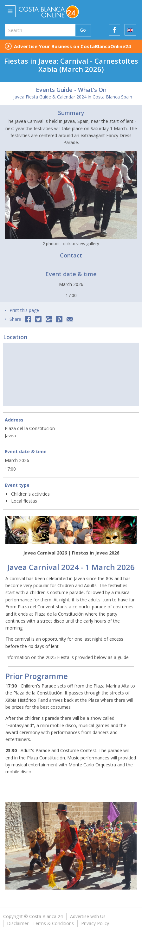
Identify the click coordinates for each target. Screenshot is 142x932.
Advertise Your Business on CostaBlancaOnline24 (72, 46)
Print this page (24, 310)
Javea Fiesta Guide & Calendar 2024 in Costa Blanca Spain (72, 97)
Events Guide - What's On (71, 89)
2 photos (71, 243)
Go (83, 30)
